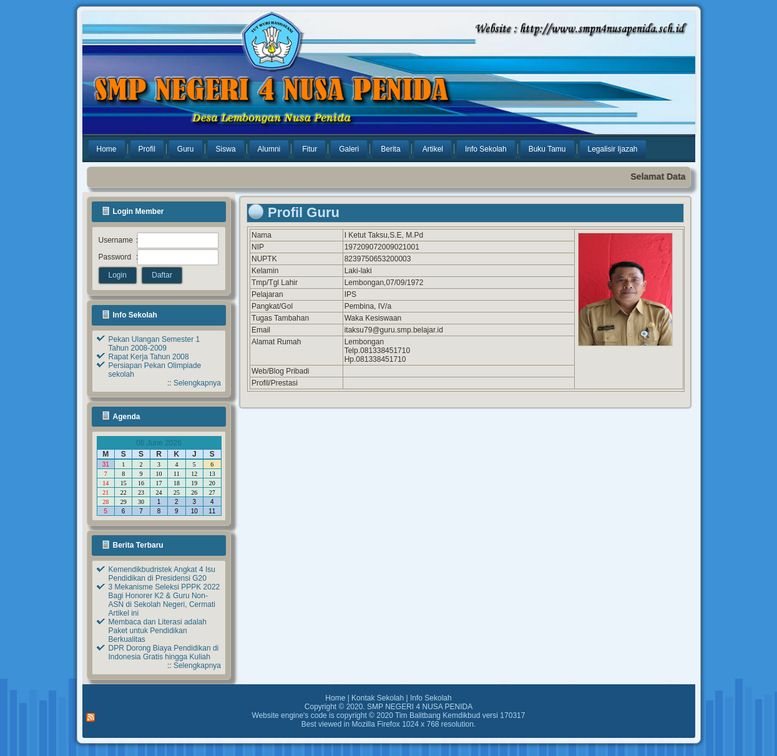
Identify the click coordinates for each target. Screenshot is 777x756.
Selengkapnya (197, 383)
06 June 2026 (159, 443)
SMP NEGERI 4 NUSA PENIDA (419, 706)
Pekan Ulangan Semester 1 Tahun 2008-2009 (154, 343)
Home (335, 698)
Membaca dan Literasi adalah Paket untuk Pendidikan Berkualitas (158, 631)
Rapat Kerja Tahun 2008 (149, 356)
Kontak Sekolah (377, 698)
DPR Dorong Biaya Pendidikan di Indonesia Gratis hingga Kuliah (164, 652)
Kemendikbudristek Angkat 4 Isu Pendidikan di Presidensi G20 (162, 574)
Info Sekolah (431, 698)
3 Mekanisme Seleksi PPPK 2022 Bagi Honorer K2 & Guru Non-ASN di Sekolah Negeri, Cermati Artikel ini (164, 600)
